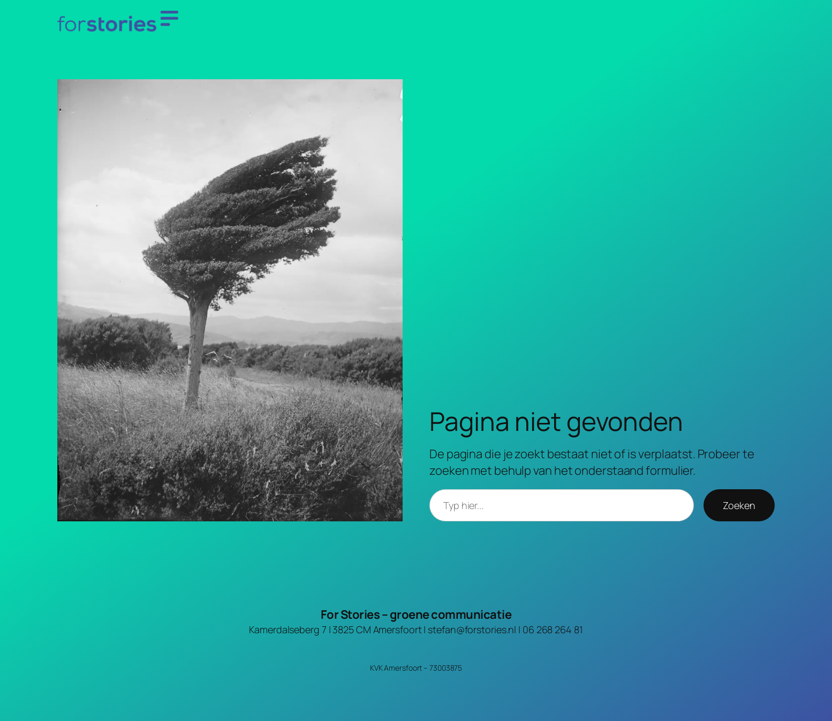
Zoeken (739, 505)
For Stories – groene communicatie (416, 614)
